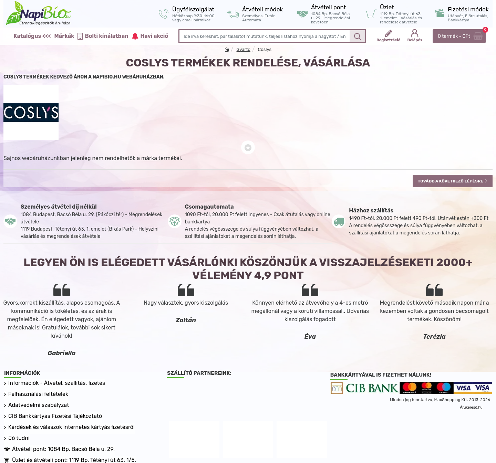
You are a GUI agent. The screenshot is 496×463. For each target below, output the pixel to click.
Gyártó (243, 49)
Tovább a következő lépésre (450, 181)
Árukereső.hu (471, 407)
